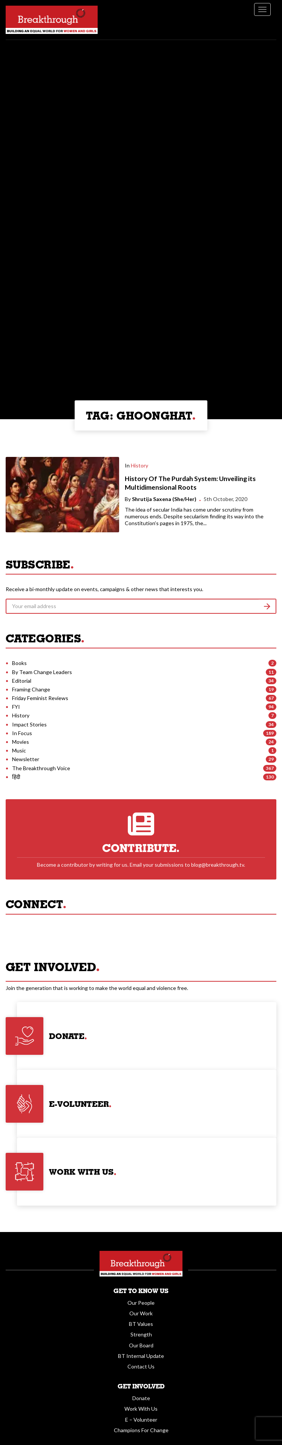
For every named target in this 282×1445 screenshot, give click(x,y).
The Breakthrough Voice (41, 768)
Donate (141, 1398)
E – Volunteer (141, 1419)
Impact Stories (29, 724)
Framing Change (31, 689)
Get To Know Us (141, 1291)
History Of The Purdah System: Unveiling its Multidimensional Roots (190, 483)
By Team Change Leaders (42, 672)
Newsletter (25, 759)
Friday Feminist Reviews (40, 698)
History (139, 465)
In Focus (22, 733)
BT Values (141, 1324)
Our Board (141, 1345)
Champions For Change (141, 1430)
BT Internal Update (141, 1356)
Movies (20, 742)
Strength (141, 1334)
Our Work (141, 1313)
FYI (16, 706)
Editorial (21, 680)
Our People (141, 1302)
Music (19, 750)
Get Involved (141, 1386)
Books (19, 663)
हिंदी (16, 777)
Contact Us (141, 1366)
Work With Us (141, 1408)
